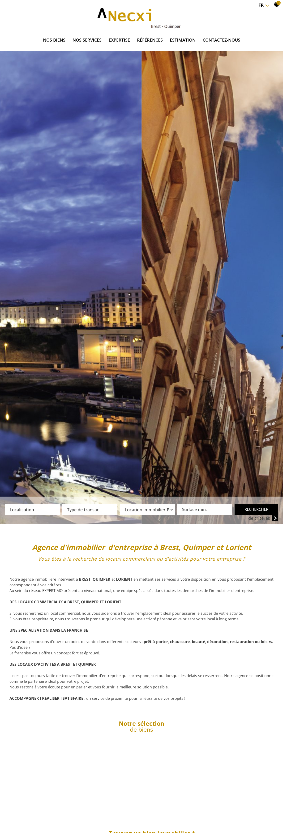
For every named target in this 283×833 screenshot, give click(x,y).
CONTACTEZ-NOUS (221, 40)
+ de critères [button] (261, 519)
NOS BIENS (54, 40)
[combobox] (32, 509)
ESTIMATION (183, 40)
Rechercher (256, 510)
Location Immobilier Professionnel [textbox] (148, 510)
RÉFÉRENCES (150, 40)
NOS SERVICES (87, 40)
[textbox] (32, 509)
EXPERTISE (119, 40)
